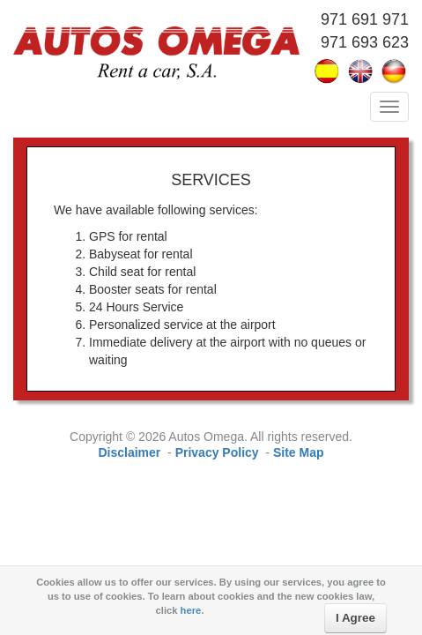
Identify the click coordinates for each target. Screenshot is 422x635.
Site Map (298, 452)
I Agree (355, 617)
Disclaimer (129, 452)
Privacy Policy (217, 452)
